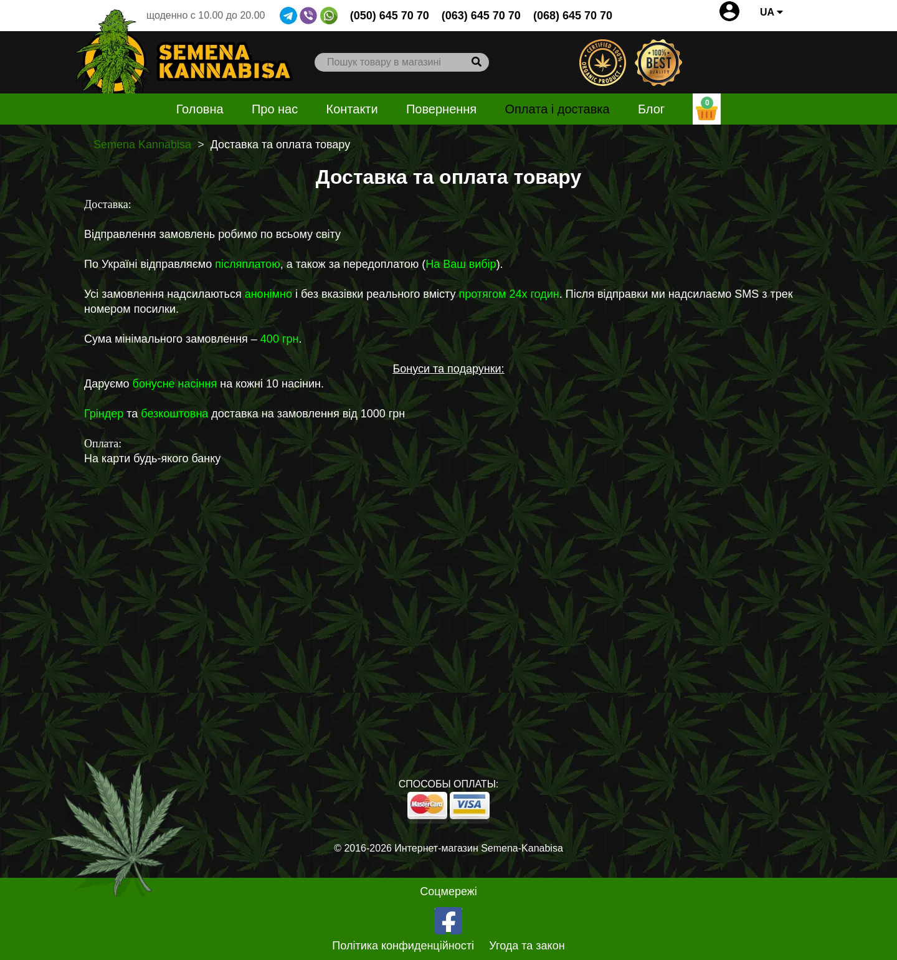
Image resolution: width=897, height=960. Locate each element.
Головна (200, 109)
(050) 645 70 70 (389, 15)
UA (771, 12)
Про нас (275, 109)
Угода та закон (526, 945)
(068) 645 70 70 (572, 15)
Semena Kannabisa (142, 144)
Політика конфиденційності (403, 945)
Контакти (352, 109)
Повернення (441, 109)
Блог (651, 109)
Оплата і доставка (557, 109)
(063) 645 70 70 (481, 15)
